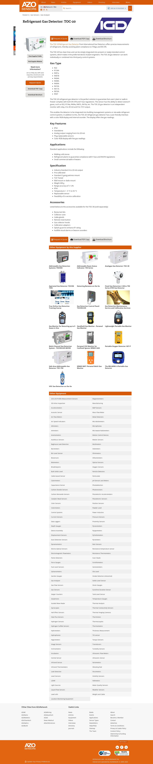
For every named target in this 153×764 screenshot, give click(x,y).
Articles (71, 715)
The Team (92, 731)
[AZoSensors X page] (47, 10)
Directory (71, 726)
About (112, 712)
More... (128, 2)
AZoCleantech (26, 720)
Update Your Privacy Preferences (37, 761)
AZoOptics (25, 723)
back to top (123, 741)
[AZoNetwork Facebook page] (44, 10)
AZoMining (47, 712)
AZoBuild (24, 726)
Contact (113, 720)
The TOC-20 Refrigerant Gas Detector (64, 44)
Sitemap (92, 728)
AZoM (23, 712)
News (70, 712)
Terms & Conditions (117, 726)
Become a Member (117, 718)
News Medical (49, 720)
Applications (93, 718)
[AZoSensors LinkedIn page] (41, 10)
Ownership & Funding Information (118, 735)
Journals (71, 728)
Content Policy (115, 731)
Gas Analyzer (45, 15)
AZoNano (24, 715)
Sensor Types (94, 720)
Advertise (113, 723)
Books (91, 712)
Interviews (72, 723)
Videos (70, 720)
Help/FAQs (93, 726)
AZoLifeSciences (49, 723)
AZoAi (46, 718)
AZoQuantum (48, 715)
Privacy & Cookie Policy (118, 728)
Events (91, 715)
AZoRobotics (25, 718)
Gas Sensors (35, 15)
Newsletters (93, 723)
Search (112, 715)
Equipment (72, 718)
